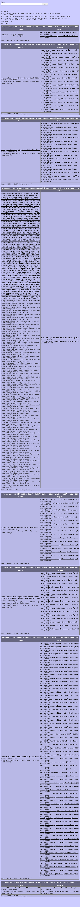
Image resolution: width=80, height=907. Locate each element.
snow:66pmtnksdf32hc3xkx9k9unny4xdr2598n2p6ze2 (20, 234)
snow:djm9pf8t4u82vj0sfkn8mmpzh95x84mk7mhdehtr (20, 275)
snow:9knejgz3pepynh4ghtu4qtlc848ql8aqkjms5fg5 (20, 208)
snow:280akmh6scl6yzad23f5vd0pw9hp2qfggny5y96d (20, 215)
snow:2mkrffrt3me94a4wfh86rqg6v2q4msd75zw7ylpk (20, 201)
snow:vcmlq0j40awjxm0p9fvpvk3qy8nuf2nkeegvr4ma (60, 340)
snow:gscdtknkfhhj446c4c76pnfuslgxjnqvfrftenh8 (20, 257)
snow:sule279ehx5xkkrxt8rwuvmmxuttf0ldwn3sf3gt (59, 112)
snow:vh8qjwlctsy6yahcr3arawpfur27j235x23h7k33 (59, 596)
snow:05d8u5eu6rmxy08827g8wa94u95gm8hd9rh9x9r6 (20, 245)
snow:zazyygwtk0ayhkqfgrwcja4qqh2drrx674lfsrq (19, 262)
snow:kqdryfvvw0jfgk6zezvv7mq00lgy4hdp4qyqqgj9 (20, 280)
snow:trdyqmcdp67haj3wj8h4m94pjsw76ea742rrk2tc (20, 198)
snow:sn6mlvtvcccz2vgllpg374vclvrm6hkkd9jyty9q (59, 66)
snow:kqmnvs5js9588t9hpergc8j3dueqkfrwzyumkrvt (20, 229)
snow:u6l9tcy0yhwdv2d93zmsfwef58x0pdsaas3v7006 (59, 750)
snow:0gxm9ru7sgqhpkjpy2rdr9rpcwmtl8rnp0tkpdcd (59, 52)
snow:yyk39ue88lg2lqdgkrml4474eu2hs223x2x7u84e (59, 38)
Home (3, 2)
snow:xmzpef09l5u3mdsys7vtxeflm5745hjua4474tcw (20, 219)
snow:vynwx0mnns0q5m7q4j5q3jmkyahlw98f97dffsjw (60, 178)
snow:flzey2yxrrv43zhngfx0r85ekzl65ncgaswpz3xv (59, 512)
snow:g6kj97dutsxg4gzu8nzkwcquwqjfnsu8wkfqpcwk (59, 63)
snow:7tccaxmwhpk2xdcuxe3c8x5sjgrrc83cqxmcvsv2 (20, 254)
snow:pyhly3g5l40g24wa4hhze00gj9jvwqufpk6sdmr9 (20, 301)
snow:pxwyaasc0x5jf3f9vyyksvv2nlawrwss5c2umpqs (20, 273)
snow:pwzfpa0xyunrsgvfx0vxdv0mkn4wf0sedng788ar (20, 80)
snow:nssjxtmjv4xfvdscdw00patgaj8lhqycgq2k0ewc (20, 250)
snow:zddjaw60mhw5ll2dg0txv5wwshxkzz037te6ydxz (20, 292)
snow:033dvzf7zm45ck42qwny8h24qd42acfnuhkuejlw (59, 519)
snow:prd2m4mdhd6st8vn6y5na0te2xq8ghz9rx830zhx (20, 207)
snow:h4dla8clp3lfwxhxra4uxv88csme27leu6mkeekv (20, 240)
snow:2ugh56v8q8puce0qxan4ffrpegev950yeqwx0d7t (59, 35)
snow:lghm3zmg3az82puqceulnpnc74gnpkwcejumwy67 (20, 224)
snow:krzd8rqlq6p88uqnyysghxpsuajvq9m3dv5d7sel (20, 252)
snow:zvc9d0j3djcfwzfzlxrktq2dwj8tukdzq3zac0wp (20, 303)
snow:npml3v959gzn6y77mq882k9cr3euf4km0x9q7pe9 (20, 266)
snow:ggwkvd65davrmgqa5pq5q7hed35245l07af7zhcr (59, 59)
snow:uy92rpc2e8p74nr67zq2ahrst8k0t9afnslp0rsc (59, 614)
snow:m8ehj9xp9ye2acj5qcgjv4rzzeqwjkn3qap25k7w (20, 196)
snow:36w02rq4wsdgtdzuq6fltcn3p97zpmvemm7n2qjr (20, 243)
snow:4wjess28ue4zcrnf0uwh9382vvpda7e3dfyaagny (20, 214)
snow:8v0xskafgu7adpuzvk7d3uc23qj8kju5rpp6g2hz (20, 227)
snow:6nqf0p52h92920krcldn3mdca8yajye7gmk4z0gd (20, 210)
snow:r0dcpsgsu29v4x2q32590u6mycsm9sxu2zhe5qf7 (20, 276)
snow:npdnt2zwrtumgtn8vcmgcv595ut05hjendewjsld (60, 344)
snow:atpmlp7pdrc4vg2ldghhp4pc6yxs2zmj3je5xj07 (59, 73)
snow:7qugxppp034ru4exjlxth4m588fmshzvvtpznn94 (20, 247)
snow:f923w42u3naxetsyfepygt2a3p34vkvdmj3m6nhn (20, 203)
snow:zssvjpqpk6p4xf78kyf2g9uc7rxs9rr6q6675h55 (20, 248)
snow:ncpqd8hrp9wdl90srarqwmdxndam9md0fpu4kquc (20, 236)
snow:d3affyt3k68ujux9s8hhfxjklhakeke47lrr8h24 (20, 238)
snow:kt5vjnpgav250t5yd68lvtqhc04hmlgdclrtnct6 (20, 222)
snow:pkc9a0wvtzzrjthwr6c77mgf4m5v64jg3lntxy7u (20, 299)
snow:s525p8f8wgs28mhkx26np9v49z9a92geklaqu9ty (20, 297)
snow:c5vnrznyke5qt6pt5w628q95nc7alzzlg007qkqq (20, 289)
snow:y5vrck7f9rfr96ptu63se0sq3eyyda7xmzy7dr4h (20, 259)
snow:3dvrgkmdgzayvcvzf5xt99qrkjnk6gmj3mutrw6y (20, 287)
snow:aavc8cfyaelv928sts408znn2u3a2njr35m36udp (20, 205)
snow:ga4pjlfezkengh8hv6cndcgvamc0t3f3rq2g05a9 (60, 175)
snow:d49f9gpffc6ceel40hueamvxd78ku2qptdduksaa (20, 278)
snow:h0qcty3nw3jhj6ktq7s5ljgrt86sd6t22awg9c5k (20, 255)
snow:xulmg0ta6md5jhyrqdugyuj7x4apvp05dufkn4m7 (59, 56)
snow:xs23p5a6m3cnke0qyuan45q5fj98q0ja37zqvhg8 (20, 217)
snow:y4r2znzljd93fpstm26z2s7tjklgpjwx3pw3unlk (20, 221)
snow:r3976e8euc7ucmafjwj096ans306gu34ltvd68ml (20, 212)
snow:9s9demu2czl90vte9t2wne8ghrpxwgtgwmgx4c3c (20, 231)
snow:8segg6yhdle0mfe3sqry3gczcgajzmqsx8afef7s (20, 226)
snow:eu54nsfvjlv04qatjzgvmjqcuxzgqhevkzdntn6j (20, 282)
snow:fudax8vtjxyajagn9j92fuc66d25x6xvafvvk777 (20, 241)
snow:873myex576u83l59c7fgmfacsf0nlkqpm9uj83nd (20, 271)
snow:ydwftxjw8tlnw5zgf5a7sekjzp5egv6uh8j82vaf (20, 269)
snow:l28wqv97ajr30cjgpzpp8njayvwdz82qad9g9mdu (60, 894)
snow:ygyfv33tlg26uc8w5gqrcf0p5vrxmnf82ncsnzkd (20, 261)
